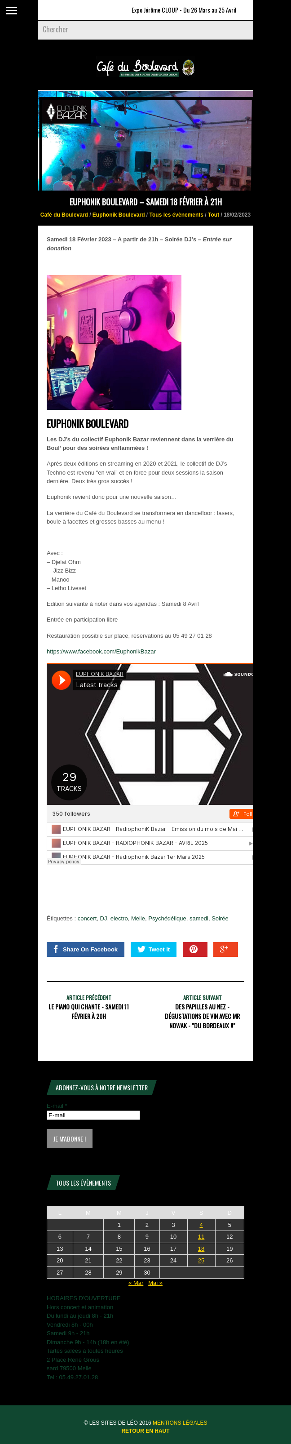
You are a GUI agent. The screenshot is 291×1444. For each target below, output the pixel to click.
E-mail (57, 1105)
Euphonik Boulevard (119, 215)
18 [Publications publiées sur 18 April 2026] (201, 1248)
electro (119, 918)
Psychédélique (167, 918)
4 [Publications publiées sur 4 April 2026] (201, 1225)
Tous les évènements (177, 215)
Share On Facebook (85, 949)
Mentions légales (180, 1423)
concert (87, 918)
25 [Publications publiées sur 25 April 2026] (201, 1260)
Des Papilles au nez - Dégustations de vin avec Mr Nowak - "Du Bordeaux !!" (202, 1016)
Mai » (155, 1283)
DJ (103, 918)
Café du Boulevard (64, 215)
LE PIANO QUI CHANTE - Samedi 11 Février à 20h (88, 1011)
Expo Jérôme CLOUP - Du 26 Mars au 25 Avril (188, 9)
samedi (199, 918)
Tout (213, 215)
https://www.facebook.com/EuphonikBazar (101, 651)
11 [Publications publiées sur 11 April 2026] (201, 1236)
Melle (138, 918)
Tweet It (153, 949)
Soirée (220, 918)
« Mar (135, 1283)
